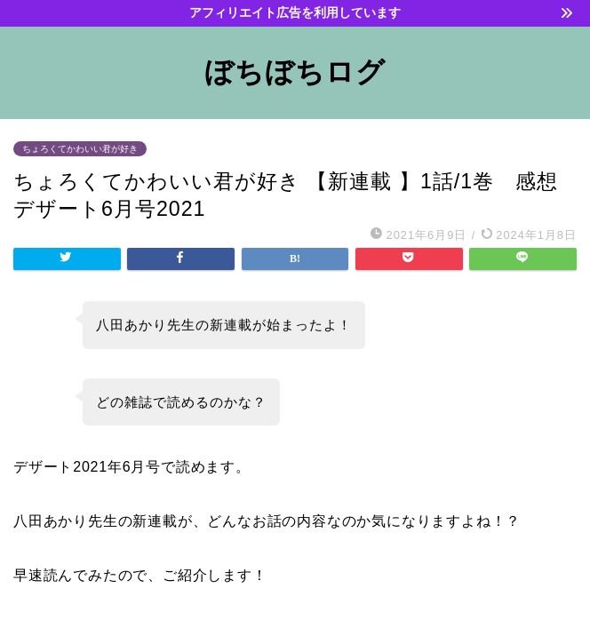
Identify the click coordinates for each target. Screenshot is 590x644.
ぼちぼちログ (295, 71)
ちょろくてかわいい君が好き (80, 149)
